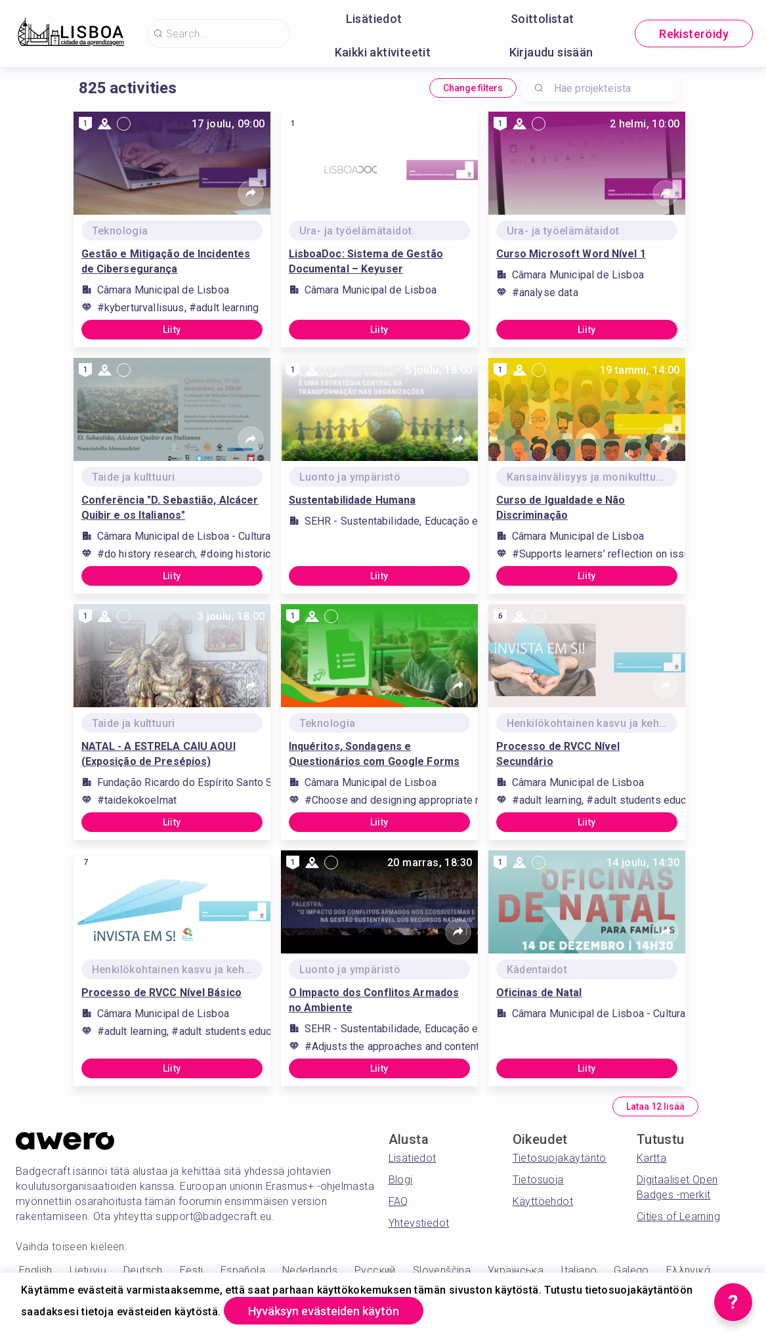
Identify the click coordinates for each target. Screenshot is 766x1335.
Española (243, 1270)
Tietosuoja (538, 1179)
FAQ (398, 1201)
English (36, 1270)
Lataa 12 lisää (655, 1106)
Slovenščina (442, 1270)
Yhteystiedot (419, 1223)
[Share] (251, 193)
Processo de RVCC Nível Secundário (558, 754)
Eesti (191, 1270)
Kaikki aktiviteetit (383, 52)
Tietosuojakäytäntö (559, 1158)
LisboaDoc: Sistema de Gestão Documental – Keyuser (366, 261)
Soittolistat (542, 19)
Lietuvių (88, 1270)
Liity (172, 329)
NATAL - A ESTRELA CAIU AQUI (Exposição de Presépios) (158, 754)
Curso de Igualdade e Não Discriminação (561, 507)
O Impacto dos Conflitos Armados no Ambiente (374, 1000)
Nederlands (309, 1270)
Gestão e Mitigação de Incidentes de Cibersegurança (166, 261)
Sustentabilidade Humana (352, 500)
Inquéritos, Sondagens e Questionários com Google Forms (374, 754)
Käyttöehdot (543, 1201)
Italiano (579, 1270)
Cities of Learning (678, 1216)
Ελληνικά (688, 1270)
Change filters (473, 88)
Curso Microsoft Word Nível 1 (571, 254)
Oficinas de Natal (539, 992)
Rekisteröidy (694, 34)
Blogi (401, 1179)
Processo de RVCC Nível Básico (161, 992)
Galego (631, 1270)
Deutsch (143, 1270)
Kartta (651, 1158)
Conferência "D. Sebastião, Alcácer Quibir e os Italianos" (170, 507)
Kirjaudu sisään (551, 52)
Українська (515, 1270)
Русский (375, 1270)
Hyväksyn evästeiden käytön (323, 1311)
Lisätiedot (374, 19)
